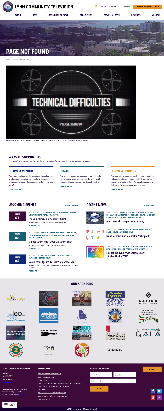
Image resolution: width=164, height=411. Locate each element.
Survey (124, 217)
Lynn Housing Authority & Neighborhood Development (60, 383)
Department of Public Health (127, 215)
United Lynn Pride (140, 249)
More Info (34, 226)
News (35, 15)
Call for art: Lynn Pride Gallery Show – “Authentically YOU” (126, 254)
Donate (152, 369)
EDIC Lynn (41, 390)
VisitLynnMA (47, 215)
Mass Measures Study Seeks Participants (128, 236)
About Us (156, 15)
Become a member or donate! (147, 6)
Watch (18, 15)
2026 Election (86, 15)
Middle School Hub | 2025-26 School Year (50, 241)
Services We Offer (112, 15)
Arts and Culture (48, 212)
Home (8, 59)
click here (22, 394)
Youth (55, 215)
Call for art (127, 247)
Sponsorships (124, 7)
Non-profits (127, 249)
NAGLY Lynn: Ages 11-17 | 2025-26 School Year (52, 262)
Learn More (15, 190)
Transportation (134, 217)
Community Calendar (58, 15)
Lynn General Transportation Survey (125, 221)
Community (71, 233)
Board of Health (124, 229)
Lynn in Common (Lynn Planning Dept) (53, 396)
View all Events (71, 205)
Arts (119, 247)
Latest (103, 7)
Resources (136, 15)
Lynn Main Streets (45, 399)
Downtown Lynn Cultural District (52, 393)
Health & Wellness (147, 215)
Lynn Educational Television (49, 374)
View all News (149, 205)
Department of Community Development (54, 386)
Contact (112, 7)
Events (136, 247)
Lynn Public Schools (46, 377)
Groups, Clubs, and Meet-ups (53, 235)
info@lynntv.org (7, 382)
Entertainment (62, 212)
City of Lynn (61, 233)
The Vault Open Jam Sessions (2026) (48, 219)
